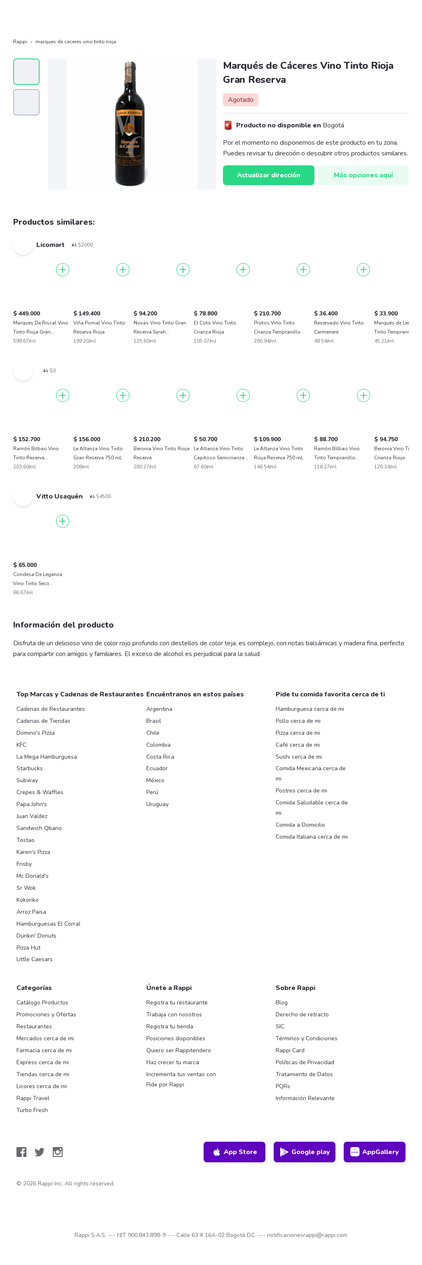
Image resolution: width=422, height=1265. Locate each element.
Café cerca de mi (298, 745)
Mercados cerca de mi (45, 1038)
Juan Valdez (31, 816)
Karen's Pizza (33, 852)
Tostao (25, 840)
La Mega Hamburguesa (46, 757)
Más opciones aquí (363, 175)
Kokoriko (27, 900)
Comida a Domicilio (300, 825)
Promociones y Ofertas (46, 1014)
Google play (304, 1152)
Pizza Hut (28, 948)
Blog (282, 1002)
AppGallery (374, 1152)
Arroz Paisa (31, 912)
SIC (280, 1026)
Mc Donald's (32, 876)
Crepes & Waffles (39, 792)
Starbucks (29, 768)
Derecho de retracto (302, 1014)
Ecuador (157, 768)
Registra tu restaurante (177, 1002)
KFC (21, 745)
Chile (152, 733)
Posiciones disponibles (175, 1038)
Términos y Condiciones (307, 1038)
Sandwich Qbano (39, 828)
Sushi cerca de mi (299, 757)
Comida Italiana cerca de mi (312, 837)
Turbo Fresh (32, 1110)
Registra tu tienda (169, 1026)
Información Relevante (305, 1098)
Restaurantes (34, 1026)
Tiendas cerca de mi (42, 1074)
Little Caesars (34, 959)
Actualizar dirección (268, 175)
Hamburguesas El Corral (48, 924)
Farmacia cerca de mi (44, 1050)
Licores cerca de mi (41, 1086)
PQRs (283, 1086)
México (155, 780)
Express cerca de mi (42, 1062)
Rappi (20, 41)
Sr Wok (26, 888)
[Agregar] (62, 269)
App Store (234, 1152)
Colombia (158, 745)
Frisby (24, 864)
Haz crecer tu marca (172, 1062)
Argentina (159, 709)
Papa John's (31, 804)
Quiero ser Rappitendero (178, 1050)
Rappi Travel (32, 1098)
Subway (27, 780)
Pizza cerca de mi (298, 733)
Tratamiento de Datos (304, 1074)
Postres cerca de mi (301, 791)
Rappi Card (290, 1050)
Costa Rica (160, 757)
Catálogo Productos (42, 1002)
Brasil (153, 721)
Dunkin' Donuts (36, 936)
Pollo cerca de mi (298, 721)
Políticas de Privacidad (305, 1062)
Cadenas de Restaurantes (50, 709)
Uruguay (157, 804)
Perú (152, 792)
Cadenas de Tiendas (43, 721)
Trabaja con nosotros (174, 1014)
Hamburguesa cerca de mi (310, 709)
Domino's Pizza (35, 733)
